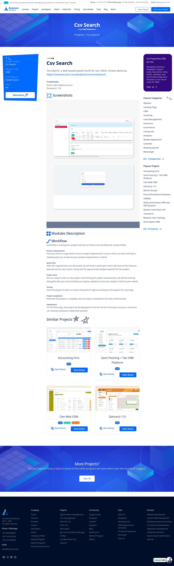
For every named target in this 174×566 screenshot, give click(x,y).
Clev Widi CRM (68, 416)
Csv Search (93, 34)
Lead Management (152, 119)
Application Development (157, 528)
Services (34, 518)
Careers (34, 525)
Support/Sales (95, 514)
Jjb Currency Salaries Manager (72, 532)
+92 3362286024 (9, 533)
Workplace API (124, 521)
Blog (91, 528)
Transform (148, 213)
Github (92, 539)
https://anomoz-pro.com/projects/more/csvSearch (76, 74)
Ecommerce (149, 127)
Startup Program (38, 539)
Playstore (93, 525)
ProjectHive (30, 3)
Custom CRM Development (158, 518)
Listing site (148, 131)
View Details (58, 369)
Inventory (148, 123)
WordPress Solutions (155, 532)
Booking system (151, 147)
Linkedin (92, 521)
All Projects (150, 229)
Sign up (150, 87)
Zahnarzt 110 (117, 416)
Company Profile (38, 536)
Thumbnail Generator (127, 531)
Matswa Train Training (154, 217)
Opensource (94, 532)
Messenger (148, 151)
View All (87, 478)
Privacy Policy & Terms (40, 546)
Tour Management (68, 518)
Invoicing (147, 115)
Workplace (122, 518)
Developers (35, 528)
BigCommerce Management (72, 514)
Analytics (147, 135)
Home (33, 514)
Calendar (147, 143)
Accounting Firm (69, 358)
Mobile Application (152, 139)
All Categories (151, 159)
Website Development (156, 514)
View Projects (143, 9)
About (33, 532)
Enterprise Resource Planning (159, 521)
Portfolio (34, 521)
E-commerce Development (158, 525)
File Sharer (122, 535)
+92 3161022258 (9, 536)
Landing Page (150, 107)
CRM (145, 111)
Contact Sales (160, 560)
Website (147, 103)
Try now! (73, 3)
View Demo (20, 95)
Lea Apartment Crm (68, 539)
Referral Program (38, 543)
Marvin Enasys (150, 190)
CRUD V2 (121, 514)
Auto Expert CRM (151, 221)
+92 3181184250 (9, 540)
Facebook (93, 518)
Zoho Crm (64, 525)
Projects (79, 34)
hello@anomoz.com (10, 549)
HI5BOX (147, 198)
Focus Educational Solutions (156, 194)
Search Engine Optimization (158, 536)
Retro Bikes (64, 528)
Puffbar (63, 536)
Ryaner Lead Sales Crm (154, 209)
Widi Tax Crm (65, 521)
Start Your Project (160, 9)
